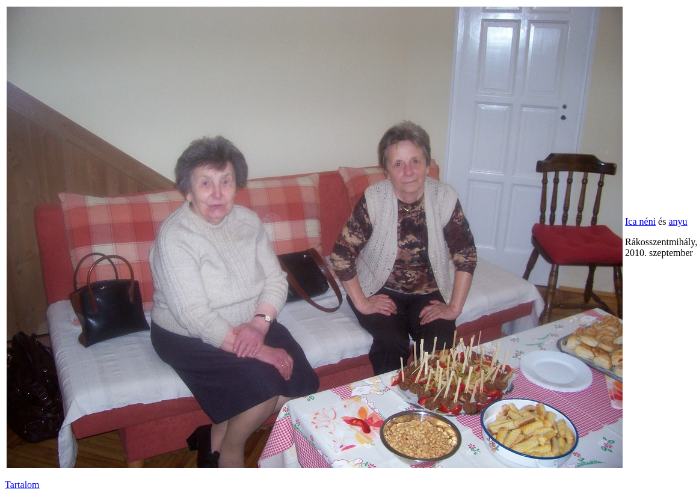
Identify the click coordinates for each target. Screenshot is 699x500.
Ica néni (640, 221)
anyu (677, 221)
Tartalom (22, 485)
